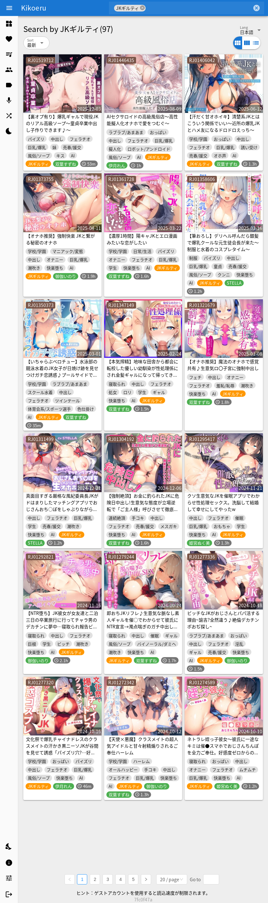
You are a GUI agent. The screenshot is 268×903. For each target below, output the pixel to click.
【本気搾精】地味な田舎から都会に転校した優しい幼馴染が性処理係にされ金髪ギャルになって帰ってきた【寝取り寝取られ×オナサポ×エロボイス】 (142, 374)
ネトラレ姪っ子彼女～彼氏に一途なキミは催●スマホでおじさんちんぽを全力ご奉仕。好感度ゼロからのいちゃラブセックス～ (223, 749)
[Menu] (9, 8)
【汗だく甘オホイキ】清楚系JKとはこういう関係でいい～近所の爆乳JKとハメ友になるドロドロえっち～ (223, 123)
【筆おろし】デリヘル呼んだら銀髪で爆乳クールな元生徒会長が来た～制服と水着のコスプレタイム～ (223, 242)
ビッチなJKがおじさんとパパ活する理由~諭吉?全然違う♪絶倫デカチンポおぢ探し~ (223, 620)
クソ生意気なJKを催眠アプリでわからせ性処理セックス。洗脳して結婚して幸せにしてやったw (223, 502)
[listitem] (9, 23)
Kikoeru (33, 7)
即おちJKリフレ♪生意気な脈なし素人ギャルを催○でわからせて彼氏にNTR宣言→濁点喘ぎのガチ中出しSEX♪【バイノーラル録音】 (143, 623)
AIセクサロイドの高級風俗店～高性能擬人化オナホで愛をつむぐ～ (142, 119)
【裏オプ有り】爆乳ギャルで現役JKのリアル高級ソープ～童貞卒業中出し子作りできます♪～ (62, 123)
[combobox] (199, 8)
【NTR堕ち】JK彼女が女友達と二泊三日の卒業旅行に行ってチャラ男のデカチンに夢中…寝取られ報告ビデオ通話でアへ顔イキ (62, 623)
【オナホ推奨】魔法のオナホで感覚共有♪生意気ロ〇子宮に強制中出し (223, 364)
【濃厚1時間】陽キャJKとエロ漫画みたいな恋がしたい (142, 239)
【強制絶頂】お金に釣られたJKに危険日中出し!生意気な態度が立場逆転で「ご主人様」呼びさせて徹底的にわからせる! (143, 505)
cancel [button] (142, 8)
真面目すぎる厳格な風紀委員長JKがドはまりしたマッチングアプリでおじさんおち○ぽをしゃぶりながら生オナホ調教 (62, 505)
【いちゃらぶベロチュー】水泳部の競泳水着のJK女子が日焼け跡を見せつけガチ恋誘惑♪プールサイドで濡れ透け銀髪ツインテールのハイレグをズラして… (62, 374)
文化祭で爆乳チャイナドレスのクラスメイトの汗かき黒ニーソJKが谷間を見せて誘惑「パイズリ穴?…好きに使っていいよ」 (62, 749)
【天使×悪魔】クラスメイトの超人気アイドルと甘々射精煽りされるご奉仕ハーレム (142, 746)
